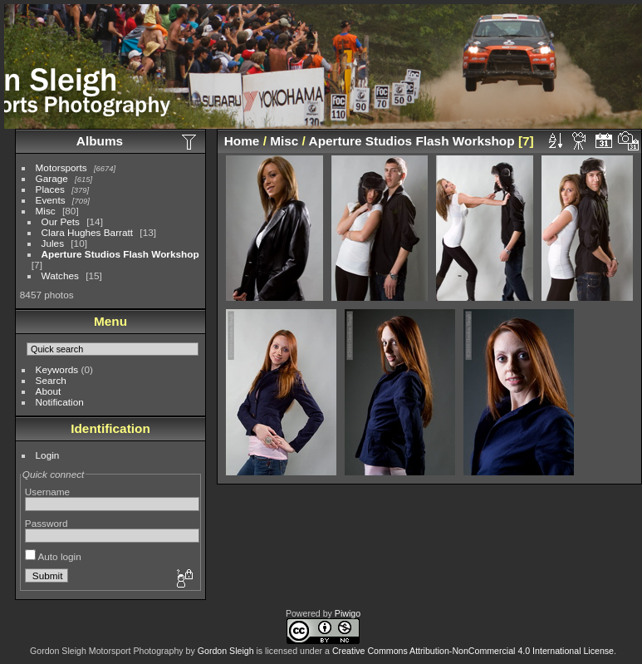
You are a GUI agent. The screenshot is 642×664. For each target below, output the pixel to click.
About (48, 391)
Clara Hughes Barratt (88, 232)
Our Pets (61, 221)
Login (48, 455)
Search (51, 380)
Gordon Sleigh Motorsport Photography (107, 651)
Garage (52, 178)
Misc (46, 210)
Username (47, 491)
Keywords (57, 369)
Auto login (53, 556)
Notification (60, 401)
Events (51, 199)
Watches (60, 275)
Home (242, 141)
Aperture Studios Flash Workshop (120, 253)
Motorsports (61, 167)
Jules (53, 243)
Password (46, 523)
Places (50, 189)
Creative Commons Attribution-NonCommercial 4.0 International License (473, 651)
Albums (99, 141)
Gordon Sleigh (226, 651)
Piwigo (347, 613)
